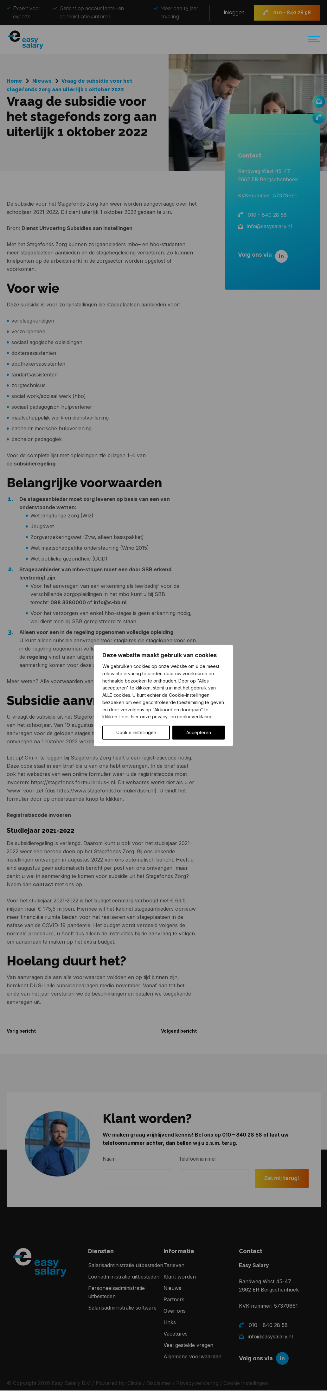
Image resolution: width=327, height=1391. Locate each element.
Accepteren (198, 732)
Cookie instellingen (136, 732)
